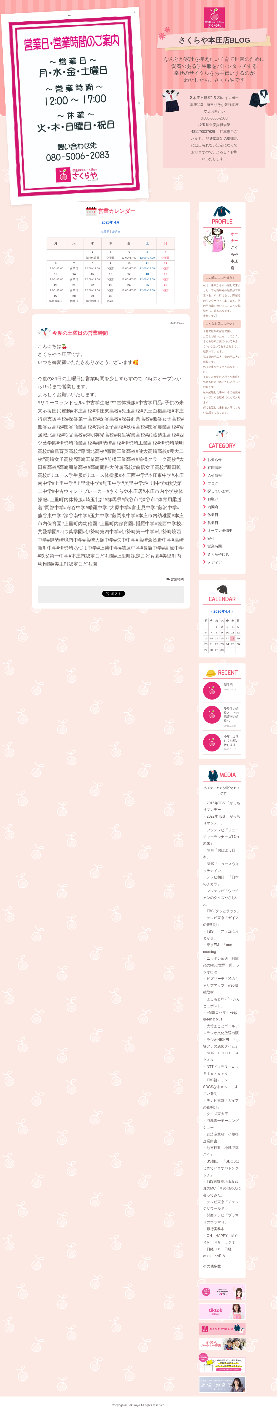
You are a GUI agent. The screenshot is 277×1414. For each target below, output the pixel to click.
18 (232, 638)
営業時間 (175, 579)
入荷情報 (215, 475)
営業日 (213, 523)
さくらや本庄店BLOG (214, 40)
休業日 (213, 515)
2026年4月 (221, 611)
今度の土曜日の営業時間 (73, 333)
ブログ (213, 483)
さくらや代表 (218, 554)
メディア (215, 562)
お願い (213, 499)
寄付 (211, 538)
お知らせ (215, 460)
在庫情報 (215, 468)
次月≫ (116, 231)
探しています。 (220, 491)
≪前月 (105, 231)
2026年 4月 (111, 222)
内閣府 (213, 507)
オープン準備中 (220, 530)
